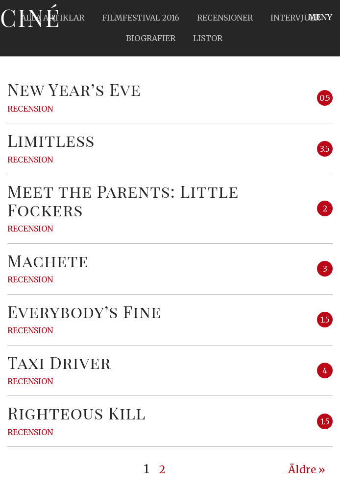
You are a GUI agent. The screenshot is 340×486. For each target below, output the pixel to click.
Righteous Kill (76, 412)
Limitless (51, 140)
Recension (30, 109)
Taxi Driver (59, 362)
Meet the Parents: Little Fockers (123, 200)
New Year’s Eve (74, 89)
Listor (207, 38)
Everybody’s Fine (84, 311)
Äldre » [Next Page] (306, 469)
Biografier (150, 38)
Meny (320, 17)
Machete (48, 260)
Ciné (30, 17)
